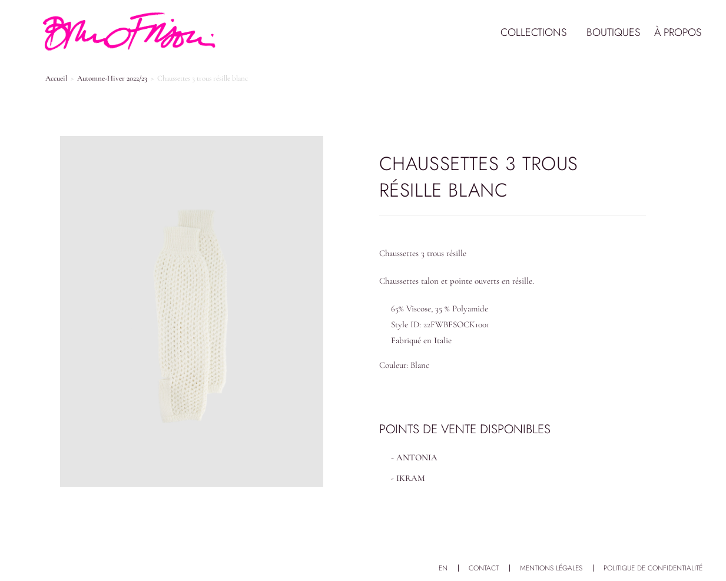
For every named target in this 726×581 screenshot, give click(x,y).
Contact (484, 568)
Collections (536, 32)
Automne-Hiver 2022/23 (112, 78)
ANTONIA (416, 457)
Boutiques (613, 32)
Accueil (56, 78)
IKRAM (410, 478)
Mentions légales (551, 568)
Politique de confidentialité (653, 568)
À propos (677, 32)
